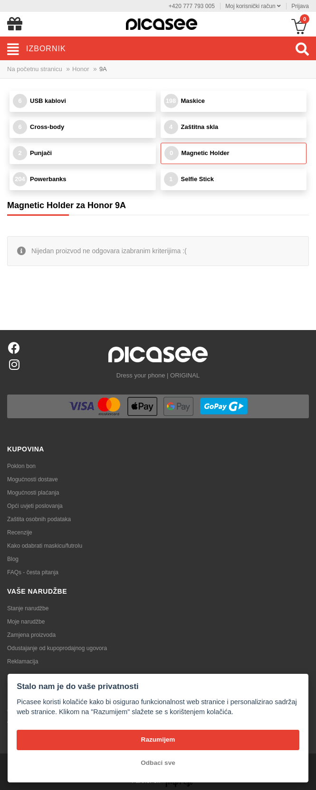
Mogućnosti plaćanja (33, 492)
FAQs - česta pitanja (32, 572)
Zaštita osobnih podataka (39, 519)
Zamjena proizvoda (31, 635)
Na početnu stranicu (34, 69)
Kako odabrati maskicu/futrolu (44, 545)
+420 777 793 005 (192, 6)
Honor (80, 69)
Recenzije (19, 532)
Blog (13, 559)
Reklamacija (22, 661)
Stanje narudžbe (27, 608)
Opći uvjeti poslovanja (35, 506)
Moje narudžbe (26, 621)
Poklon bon (21, 466)
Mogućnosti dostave (32, 479)
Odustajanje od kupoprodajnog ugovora (57, 648)
